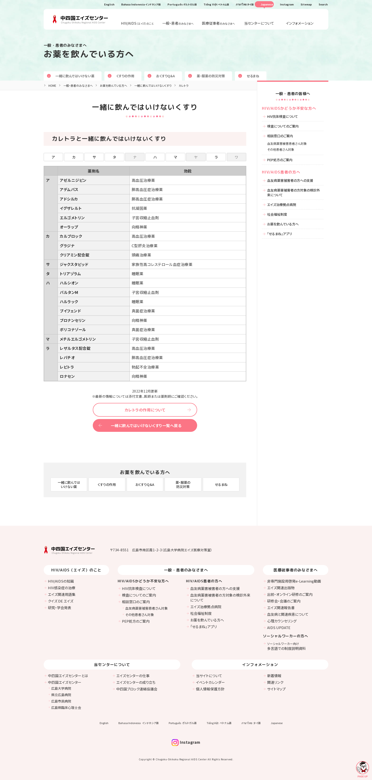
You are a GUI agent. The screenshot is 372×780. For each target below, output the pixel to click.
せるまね (253, 75)
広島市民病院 (61, 701)
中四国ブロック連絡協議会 (136, 688)
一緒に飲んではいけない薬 (75, 75)
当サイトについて (209, 675)
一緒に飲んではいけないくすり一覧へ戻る (146, 425)
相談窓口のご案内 (280, 135)
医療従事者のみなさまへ (296, 570)
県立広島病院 (61, 694)
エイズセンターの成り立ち (135, 682)
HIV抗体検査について (282, 116)
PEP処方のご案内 (280, 159)
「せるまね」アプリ (279, 233)
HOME (52, 85)
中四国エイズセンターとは (68, 675)
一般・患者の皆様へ (292, 93)
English (109, 4)
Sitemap (306, 4)
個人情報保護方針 (210, 688)
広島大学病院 (61, 688)
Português (182, 4)
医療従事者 (218, 23)
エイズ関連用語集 (61, 594)
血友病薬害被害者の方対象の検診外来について (293, 192)
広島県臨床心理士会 (66, 707)
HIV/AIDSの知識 (61, 581)
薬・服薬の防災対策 (211, 75)
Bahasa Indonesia (141, 4)
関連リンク (275, 682)
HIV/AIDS (137, 23)
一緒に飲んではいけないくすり (153, 85)
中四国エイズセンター (64, 682)
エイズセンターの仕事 (132, 675)
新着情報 (274, 675)
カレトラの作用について (145, 410)
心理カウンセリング (282, 620)
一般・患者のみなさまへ (78, 85)
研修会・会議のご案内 (283, 600)
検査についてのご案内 (283, 126)
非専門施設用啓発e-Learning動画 (294, 581)
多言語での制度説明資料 (286, 646)
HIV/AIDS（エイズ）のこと (76, 570)
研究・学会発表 (59, 607)
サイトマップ (276, 688)
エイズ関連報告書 (281, 607)
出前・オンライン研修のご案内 (289, 594)
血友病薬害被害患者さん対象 (287, 143)
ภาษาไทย (245, 4)
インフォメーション (299, 23)
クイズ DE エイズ (60, 600)
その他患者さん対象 (280, 149)
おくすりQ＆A (165, 75)
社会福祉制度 (277, 214)
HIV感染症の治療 (61, 587)
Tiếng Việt (216, 4)
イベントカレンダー (210, 682)
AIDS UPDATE (278, 627)
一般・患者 (178, 23)
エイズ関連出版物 (281, 587)
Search (323, 4)
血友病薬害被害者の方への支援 (290, 180)
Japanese (266, 4)
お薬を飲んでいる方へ (89, 54)
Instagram (287, 4)
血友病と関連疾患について (287, 614)
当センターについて (259, 23)
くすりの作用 (125, 75)
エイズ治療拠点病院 (281, 204)
